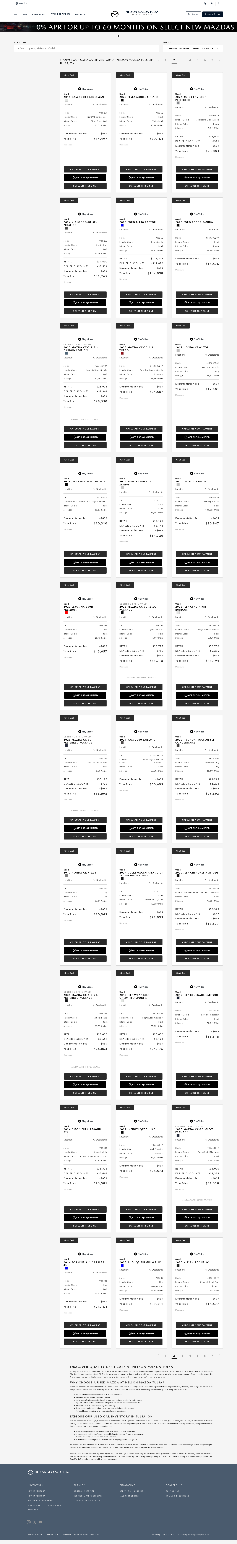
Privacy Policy (36, 1534)
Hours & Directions (177, 1496)
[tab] (118, 36)
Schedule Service (212, 14)
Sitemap (67, 1534)
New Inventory (37, 1491)
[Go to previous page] (158, 60)
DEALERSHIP (174, 1485)
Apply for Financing (131, 1491)
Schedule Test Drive (85, 186)
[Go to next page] (219, 60)
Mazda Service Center (87, 1501)
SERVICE (79, 1485)
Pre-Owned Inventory (41, 1501)
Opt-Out (95, 1534)
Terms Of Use (53, 1534)
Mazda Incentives (130, 1496)
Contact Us (172, 1491)
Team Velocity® (169, 1534)
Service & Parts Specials (88, 1496)
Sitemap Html (81, 1534)
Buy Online (193, 14)
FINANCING (128, 1485)
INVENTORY (36, 1485)
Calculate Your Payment (85, 169)
